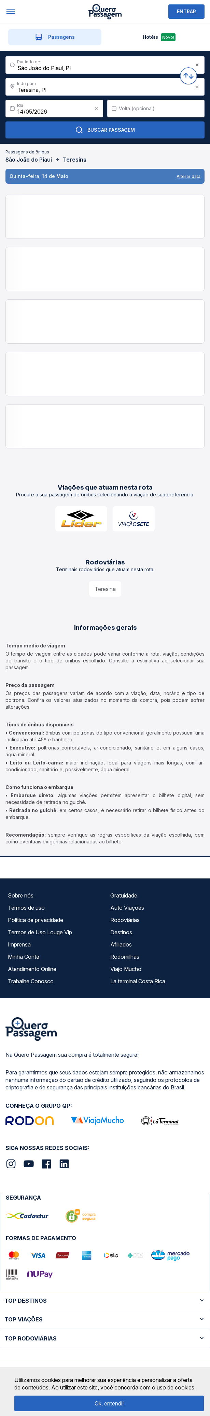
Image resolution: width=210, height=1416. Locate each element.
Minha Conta (23, 956)
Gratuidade (123, 895)
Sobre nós (20, 895)
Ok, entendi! (109, 1403)
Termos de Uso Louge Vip (40, 932)
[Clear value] (96, 108)
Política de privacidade (35, 920)
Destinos (121, 932)
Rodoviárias (125, 920)
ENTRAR (186, 11)
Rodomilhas (124, 956)
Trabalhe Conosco (31, 981)
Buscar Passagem (105, 130)
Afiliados (121, 944)
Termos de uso (26, 907)
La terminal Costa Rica (137, 981)
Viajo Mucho (125, 969)
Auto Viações (127, 907)
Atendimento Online (32, 969)
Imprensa (19, 944)
